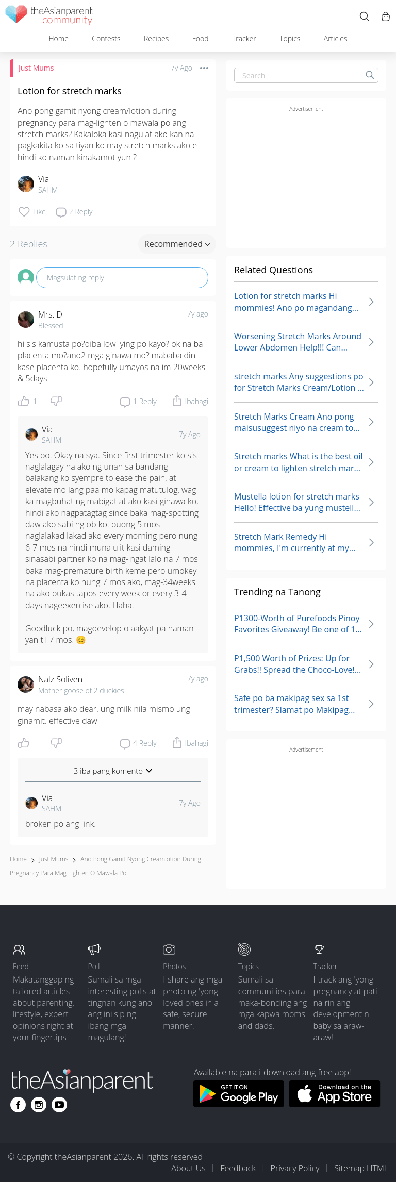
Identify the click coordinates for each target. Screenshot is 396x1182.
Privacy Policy (295, 1168)
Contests (106, 38)
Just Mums (36, 68)
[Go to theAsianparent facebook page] (18, 1104)
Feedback (237, 1168)
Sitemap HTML (361, 1168)
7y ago (197, 314)
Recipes (156, 38)
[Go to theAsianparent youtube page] (59, 1104)
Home (58, 38)
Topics (289, 38)
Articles (336, 38)
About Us (188, 1168)
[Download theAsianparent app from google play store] (238, 1104)
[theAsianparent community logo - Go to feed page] (49, 16)
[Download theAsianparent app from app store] (335, 1104)
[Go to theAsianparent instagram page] (38, 1104)
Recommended (177, 243)
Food (200, 38)
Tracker (244, 38)
